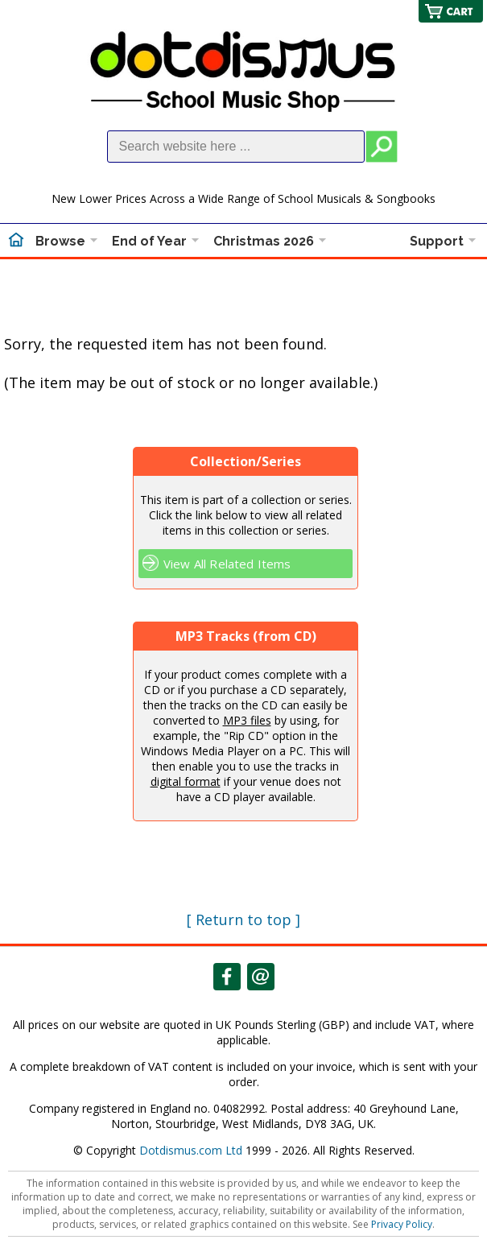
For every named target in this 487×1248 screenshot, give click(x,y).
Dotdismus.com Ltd (190, 1150)
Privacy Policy (401, 1224)
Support (437, 241)
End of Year (149, 241)
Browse (60, 241)
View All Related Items (227, 564)
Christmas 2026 (263, 241)
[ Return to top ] (243, 919)
